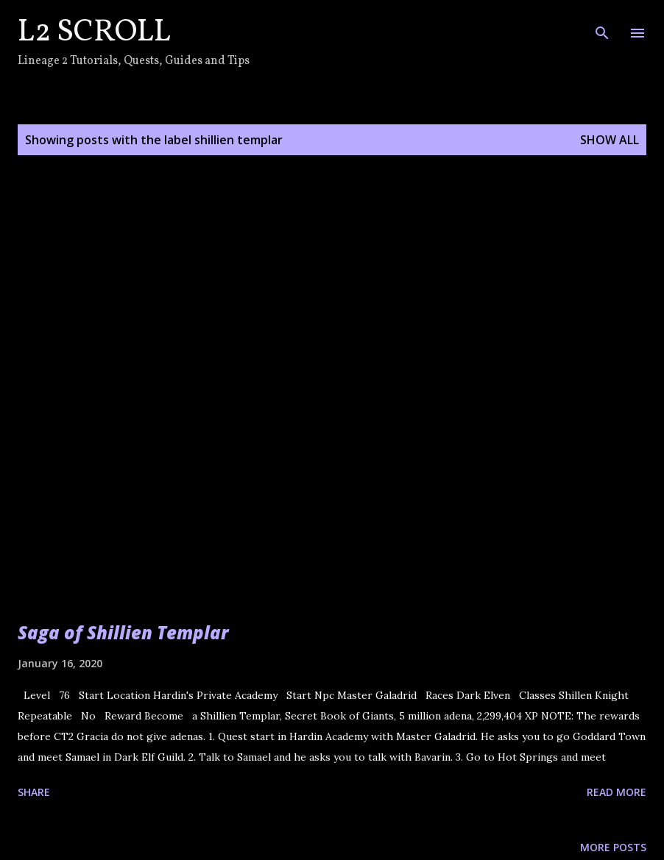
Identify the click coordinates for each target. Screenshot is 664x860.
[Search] (602, 26)
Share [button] (34, 792)
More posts (613, 847)
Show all (609, 140)
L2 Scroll (94, 32)
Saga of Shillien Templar (123, 632)
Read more (616, 792)
